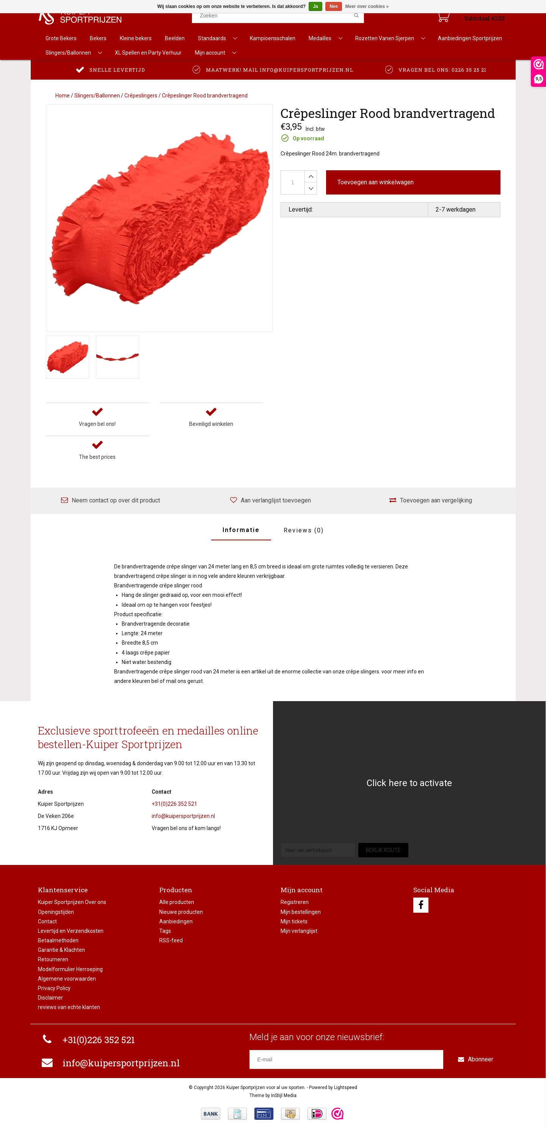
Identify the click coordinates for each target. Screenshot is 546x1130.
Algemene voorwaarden (67, 979)
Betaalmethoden (58, 940)
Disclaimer (50, 998)
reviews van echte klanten (69, 1007)
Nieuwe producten (181, 912)
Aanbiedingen (176, 921)
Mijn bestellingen (301, 912)
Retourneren (53, 959)
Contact (47, 921)
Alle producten (176, 902)
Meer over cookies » (367, 6)
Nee (333, 6)
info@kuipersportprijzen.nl (183, 816)
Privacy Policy (54, 988)
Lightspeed (345, 1087)
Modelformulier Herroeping (70, 969)
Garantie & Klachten (61, 950)
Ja (315, 6)
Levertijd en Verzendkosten (71, 931)
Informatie (241, 530)
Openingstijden (56, 912)
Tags (165, 931)
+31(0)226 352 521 (174, 804)
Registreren (295, 902)
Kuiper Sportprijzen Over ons (72, 902)
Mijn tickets (294, 921)
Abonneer (475, 1059)
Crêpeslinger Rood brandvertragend (205, 96)
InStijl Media (284, 1095)
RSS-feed (171, 940)
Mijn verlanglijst (299, 931)
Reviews (304, 530)
